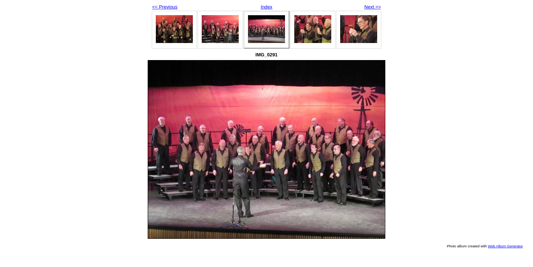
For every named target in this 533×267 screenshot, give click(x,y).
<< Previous (164, 7)
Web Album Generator (505, 246)
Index (266, 7)
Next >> (372, 7)
